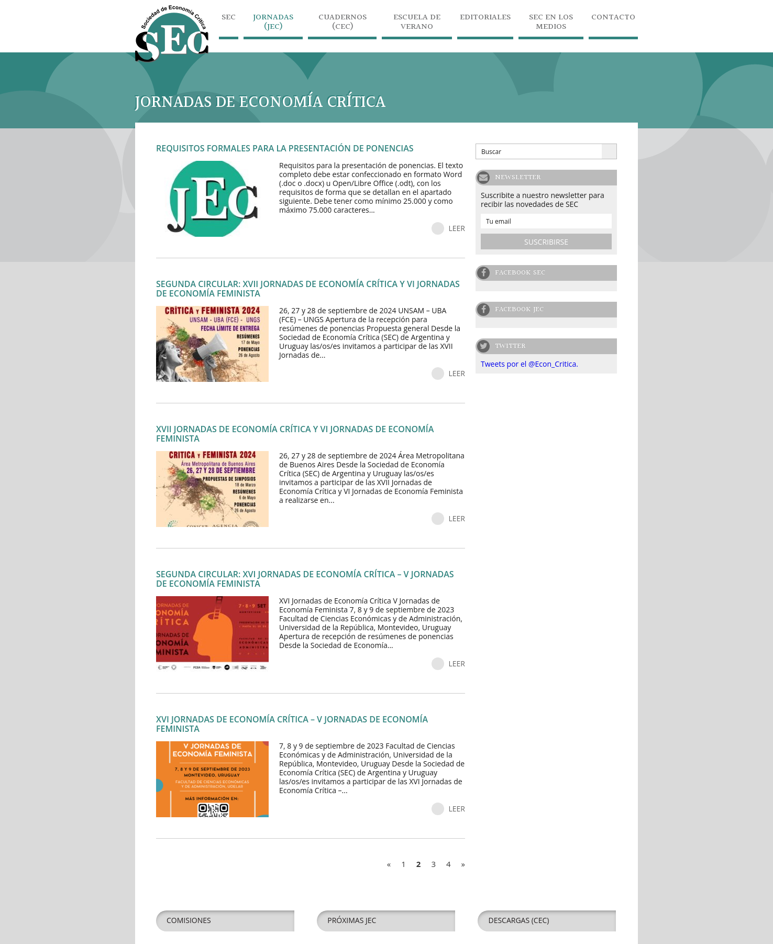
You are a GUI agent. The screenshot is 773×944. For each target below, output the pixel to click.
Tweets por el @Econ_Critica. (529, 364)
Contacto (613, 18)
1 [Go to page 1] (403, 864)
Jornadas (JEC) (273, 23)
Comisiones (189, 920)
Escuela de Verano (416, 23)
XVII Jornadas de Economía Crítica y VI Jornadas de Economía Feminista (295, 433)
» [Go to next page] (463, 864)
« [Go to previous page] (389, 864)
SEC (229, 18)
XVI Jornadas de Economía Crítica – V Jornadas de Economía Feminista (292, 724)
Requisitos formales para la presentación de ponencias (285, 148)
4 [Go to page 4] (448, 864)
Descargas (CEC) (518, 920)
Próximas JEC (351, 920)
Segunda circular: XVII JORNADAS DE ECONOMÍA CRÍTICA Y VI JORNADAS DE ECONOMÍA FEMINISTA (308, 288)
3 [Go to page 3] (433, 864)
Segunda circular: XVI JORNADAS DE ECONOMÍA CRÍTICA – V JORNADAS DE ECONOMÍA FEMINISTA (305, 578)
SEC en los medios (551, 23)
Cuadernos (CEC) (342, 23)
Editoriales (485, 18)
